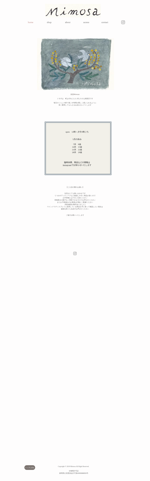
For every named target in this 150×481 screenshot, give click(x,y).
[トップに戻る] (29, 467)
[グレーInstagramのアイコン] (123, 22)
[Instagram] (75, 253)
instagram (67, 165)
